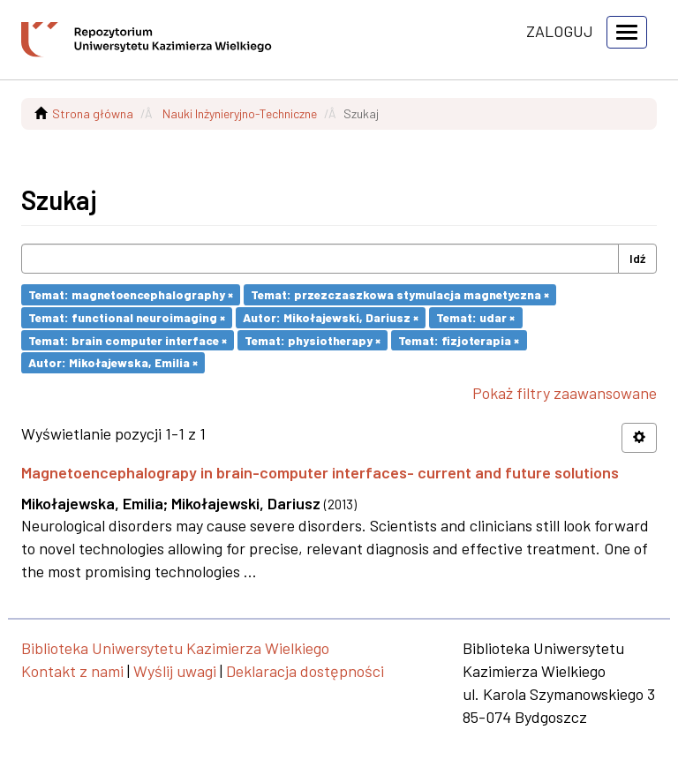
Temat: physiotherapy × (312, 339)
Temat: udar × (475, 317)
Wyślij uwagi (174, 671)
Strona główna (92, 113)
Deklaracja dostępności (305, 671)
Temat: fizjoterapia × (458, 339)
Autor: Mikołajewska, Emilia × (113, 362)
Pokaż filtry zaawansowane (564, 393)
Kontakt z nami (72, 671)
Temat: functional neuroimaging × (126, 317)
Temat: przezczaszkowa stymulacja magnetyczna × (400, 294)
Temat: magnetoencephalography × (130, 294)
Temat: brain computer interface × (127, 339)
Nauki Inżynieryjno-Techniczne (239, 113)
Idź (637, 258)
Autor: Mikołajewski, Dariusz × (330, 317)
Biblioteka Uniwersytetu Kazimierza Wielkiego (175, 648)
